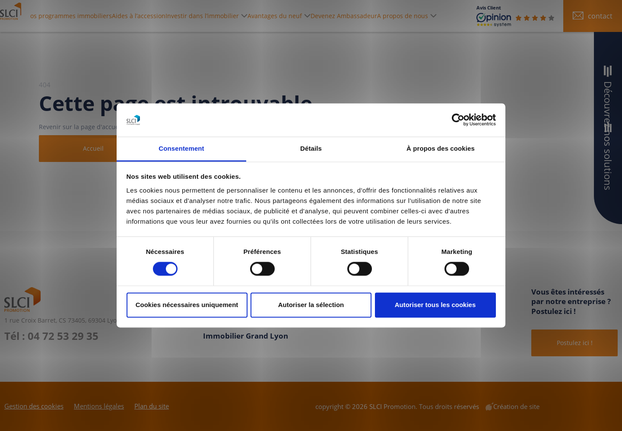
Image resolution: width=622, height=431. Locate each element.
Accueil (93, 148)
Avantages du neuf (316, 16)
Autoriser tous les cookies (435, 304)
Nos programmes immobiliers (107, 16)
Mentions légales (99, 406)
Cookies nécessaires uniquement (187, 304)
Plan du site (151, 406)
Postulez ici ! (575, 343)
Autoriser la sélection (311, 304)
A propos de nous (440, 16)
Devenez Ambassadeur (378, 16)
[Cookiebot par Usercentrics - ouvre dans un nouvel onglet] (458, 120)
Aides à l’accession (179, 16)
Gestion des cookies (33, 406)
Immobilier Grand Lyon (245, 336)
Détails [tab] (311, 148)
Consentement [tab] (181, 148)
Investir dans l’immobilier (236, 16)
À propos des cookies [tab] (440, 148)
